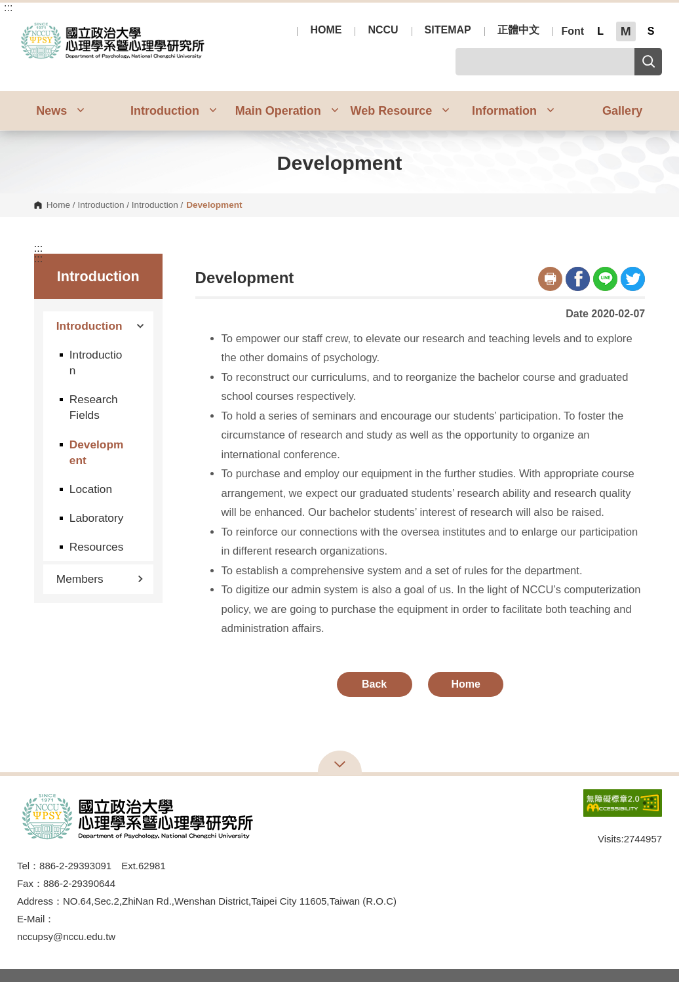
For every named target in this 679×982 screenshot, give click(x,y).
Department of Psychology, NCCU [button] (28, 26)
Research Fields (93, 407)
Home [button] (465, 684)
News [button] (60, 110)
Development (96, 452)
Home (58, 205)
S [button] (651, 31)
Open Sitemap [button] (340, 763)
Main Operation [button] (287, 110)
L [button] (600, 31)
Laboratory (96, 517)
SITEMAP (448, 30)
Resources (96, 546)
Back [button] (374, 684)
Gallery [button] (622, 110)
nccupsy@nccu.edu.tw (66, 936)
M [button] (626, 31)
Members (100, 578)
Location (90, 489)
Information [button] (513, 110)
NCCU (383, 30)
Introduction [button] (173, 110)
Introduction (100, 205)
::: (8, 8)
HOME (325, 30)
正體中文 (518, 30)
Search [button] (648, 61)
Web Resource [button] (400, 110)
